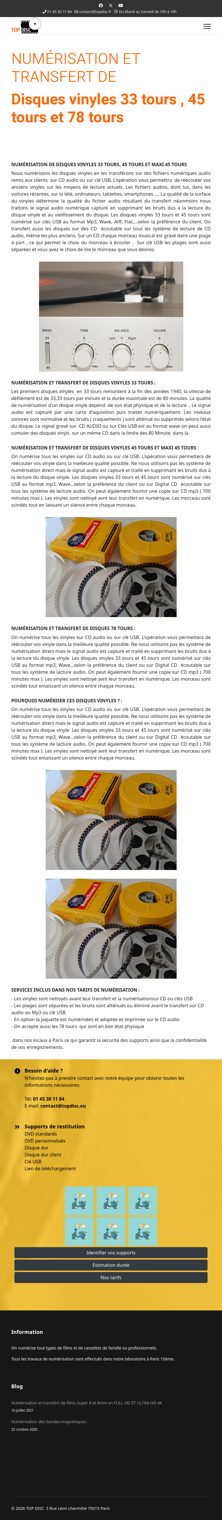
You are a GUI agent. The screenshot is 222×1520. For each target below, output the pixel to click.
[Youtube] (121, 5)
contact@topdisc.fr (95, 11)
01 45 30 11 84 (59, 11)
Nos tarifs (111, 1277)
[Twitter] (111, 5)
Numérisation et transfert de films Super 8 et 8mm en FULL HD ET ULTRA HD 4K (111, 1406)
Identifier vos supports (111, 1252)
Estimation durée (111, 1265)
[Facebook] (101, 5)
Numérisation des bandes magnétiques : (111, 1425)
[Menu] (207, 26)
